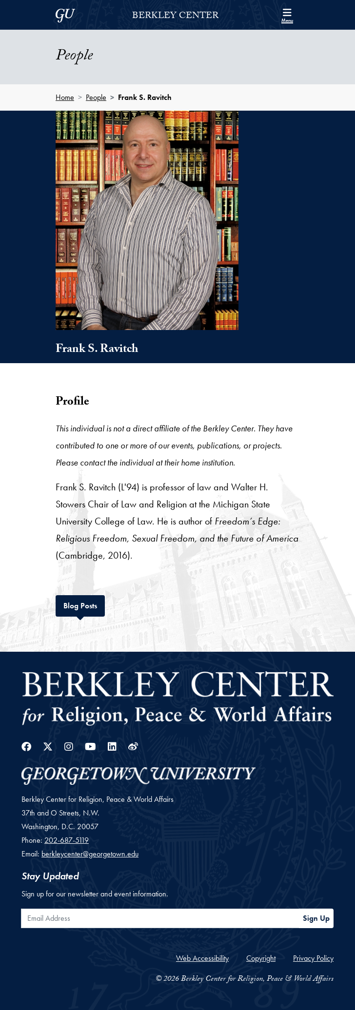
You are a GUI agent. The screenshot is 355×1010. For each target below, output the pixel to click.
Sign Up (316, 918)
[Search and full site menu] (287, 14)
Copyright (261, 958)
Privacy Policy (313, 958)
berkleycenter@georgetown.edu (89, 854)
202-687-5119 (66, 840)
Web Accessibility (202, 958)
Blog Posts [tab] (84, 605)
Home (65, 97)
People (96, 97)
